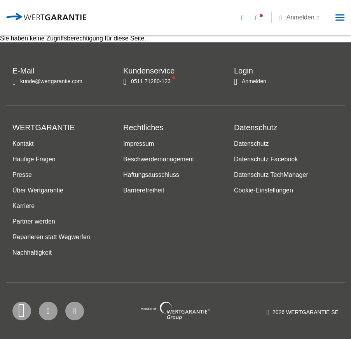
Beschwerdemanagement (158, 159)
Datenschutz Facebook (266, 159)
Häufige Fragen (34, 159)
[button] (299, 17)
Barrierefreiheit (143, 190)
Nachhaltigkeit (32, 252)
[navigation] (288, 17)
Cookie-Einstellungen (263, 190)
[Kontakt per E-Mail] (244, 17)
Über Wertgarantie (37, 190)
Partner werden (33, 221)
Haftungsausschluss (151, 174)
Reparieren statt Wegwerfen (51, 237)
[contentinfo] (303, 314)
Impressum (138, 143)
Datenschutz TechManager (271, 174)
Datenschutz (251, 143)
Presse (22, 174)
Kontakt (22, 143)
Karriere (23, 206)
